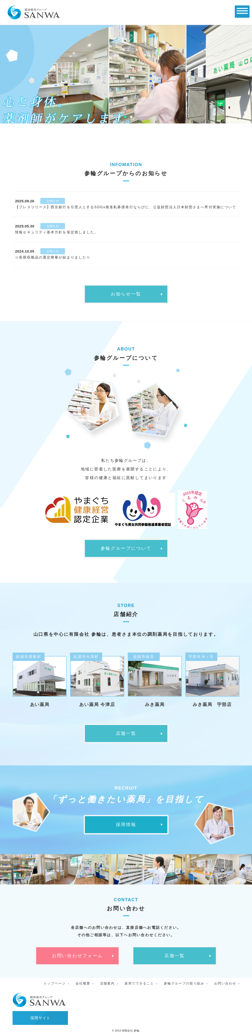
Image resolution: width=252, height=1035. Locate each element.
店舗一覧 (126, 733)
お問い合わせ (225, 983)
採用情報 (126, 824)
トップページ (55, 983)
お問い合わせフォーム (77, 955)
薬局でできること (139, 983)
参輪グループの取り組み (184, 983)
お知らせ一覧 (126, 294)
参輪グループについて (126, 548)
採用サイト (40, 1018)
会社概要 (83, 983)
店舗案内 (107, 983)
